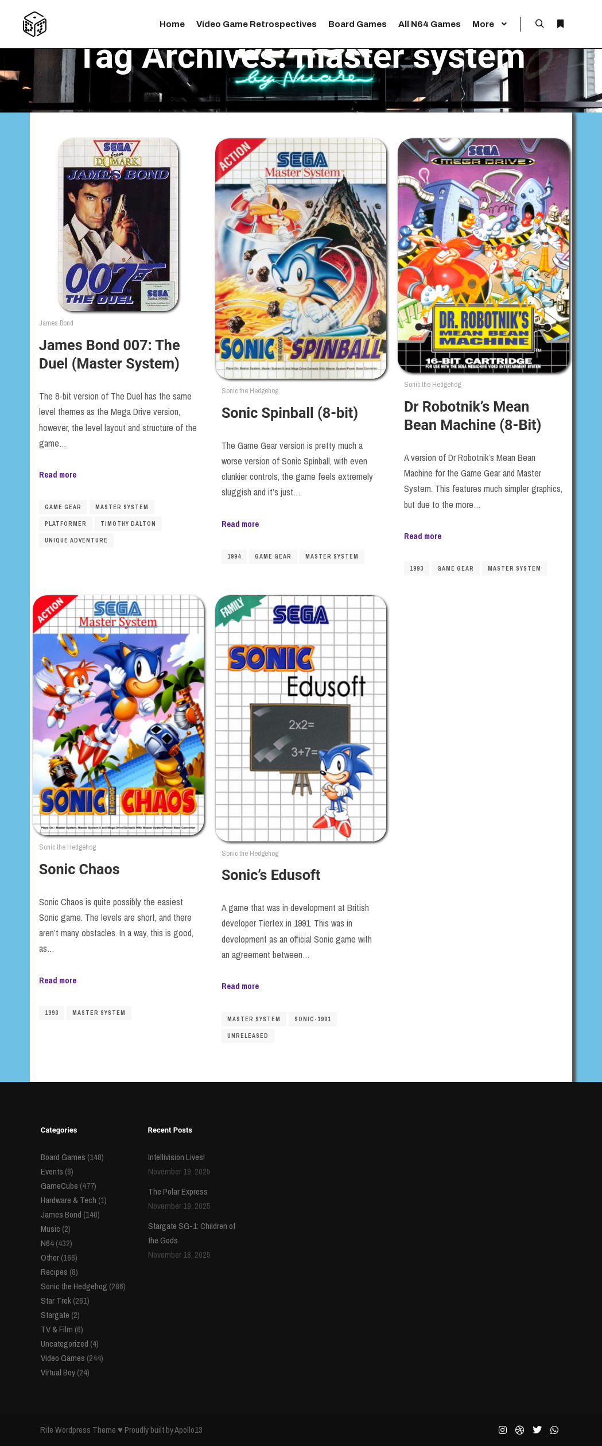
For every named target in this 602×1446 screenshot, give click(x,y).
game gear (63, 507)
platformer (66, 524)
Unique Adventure (76, 540)
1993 (417, 568)
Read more (57, 474)
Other (50, 1257)
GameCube (59, 1186)
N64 (47, 1243)
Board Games (63, 1157)
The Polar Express (178, 1191)
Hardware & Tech (68, 1200)
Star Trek (56, 1300)
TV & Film (57, 1329)
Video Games (63, 1358)
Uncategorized (64, 1344)
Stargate (55, 1315)
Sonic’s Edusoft (271, 875)
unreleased (248, 1036)
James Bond (56, 323)
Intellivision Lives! (176, 1157)
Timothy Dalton (128, 524)
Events (52, 1171)
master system (122, 507)
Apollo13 (188, 1430)
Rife (46, 1430)
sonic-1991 (312, 1019)
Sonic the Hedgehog (250, 391)
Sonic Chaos (79, 869)
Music (50, 1229)
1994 (234, 556)
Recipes (54, 1272)
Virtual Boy (58, 1372)
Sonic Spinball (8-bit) (290, 413)
